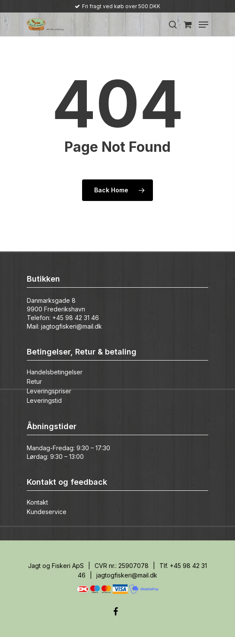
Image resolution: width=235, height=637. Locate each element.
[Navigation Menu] (203, 24)
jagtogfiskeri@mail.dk (71, 326)
